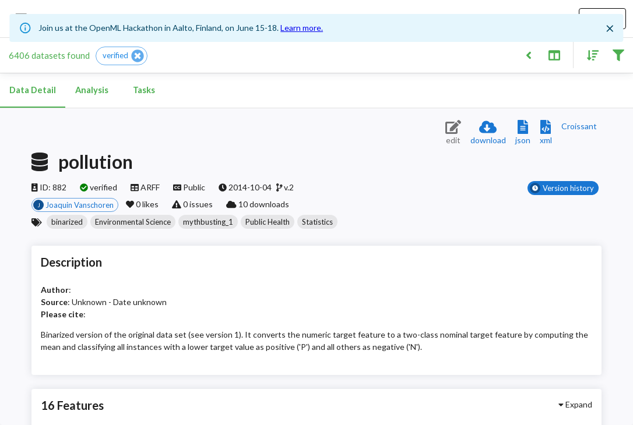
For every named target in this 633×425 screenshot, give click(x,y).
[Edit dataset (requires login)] (453, 133)
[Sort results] (589, 54)
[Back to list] (528, 54)
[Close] (610, 28)
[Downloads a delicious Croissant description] (579, 126)
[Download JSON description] (523, 133)
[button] (121, 56)
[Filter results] (618, 54)
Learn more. (301, 28)
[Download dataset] (488, 133)
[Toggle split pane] (554, 54)
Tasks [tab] (144, 90)
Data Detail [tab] (32, 90)
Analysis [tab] (91, 90)
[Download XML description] (546, 133)
